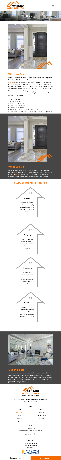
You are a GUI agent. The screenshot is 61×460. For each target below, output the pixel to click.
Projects (19, 415)
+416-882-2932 (30, 429)
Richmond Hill (41, 415)
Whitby (41, 418)
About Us (19, 412)
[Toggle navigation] (53, 6)
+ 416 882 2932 (15, 458)
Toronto (17, 174)
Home (19, 409)
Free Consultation (46, 458)
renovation (11, 82)
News (19, 421)
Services (19, 418)
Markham (41, 412)
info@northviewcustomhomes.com (30, 431)
